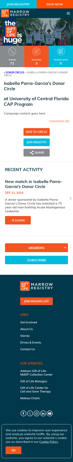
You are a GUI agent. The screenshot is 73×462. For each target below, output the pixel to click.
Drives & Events (30, 342)
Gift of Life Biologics (33, 381)
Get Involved (28, 322)
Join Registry (18, 4)
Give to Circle (36, 132)
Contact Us (27, 349)
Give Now (54, 4)
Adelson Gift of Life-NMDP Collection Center (36, 372)
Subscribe (36, 260)
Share (36, 152)
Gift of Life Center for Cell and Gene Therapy (35, 389)
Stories (25, 336)
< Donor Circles (14, 72)
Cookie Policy (48, 442)
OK (13, 450)
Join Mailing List (36, 301)
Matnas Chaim (30, 398)
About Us (26, 329)
